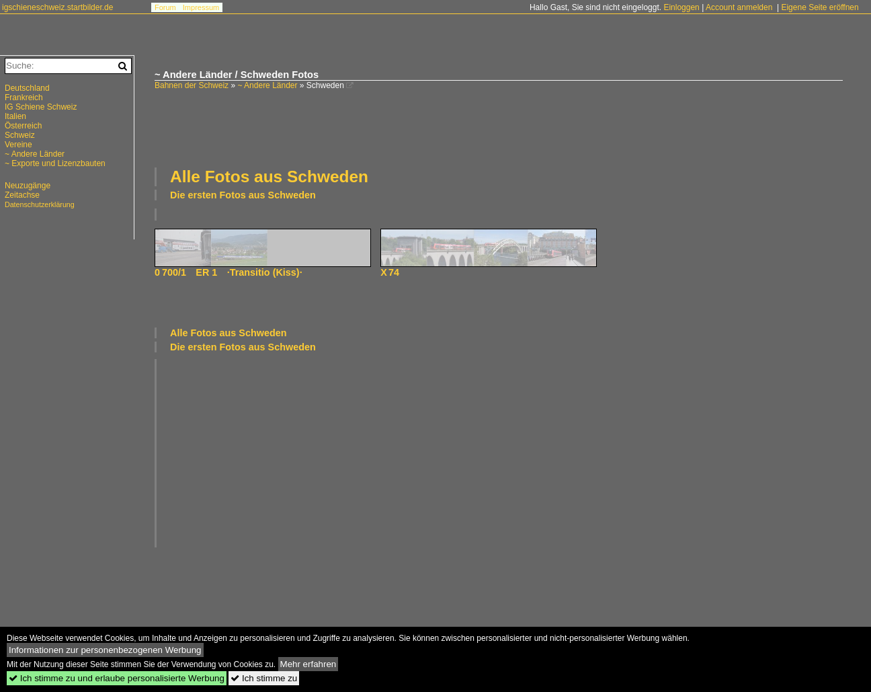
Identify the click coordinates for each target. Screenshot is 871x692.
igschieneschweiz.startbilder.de (57, 7)
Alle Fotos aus (269, 176)
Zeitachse (22, 195)
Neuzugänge (27, 185)
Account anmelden (739, 7)
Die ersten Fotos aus (243, 195)
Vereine (18, 144)
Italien (15, 116)
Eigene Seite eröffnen (819, 7)
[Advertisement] (499, 127)
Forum (165, 7)
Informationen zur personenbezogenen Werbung (105, 650)
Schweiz (20, 135)
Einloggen (681, 7)
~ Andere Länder (267, 85)
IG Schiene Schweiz (41, 107)
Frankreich (24, 97)
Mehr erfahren (308, 664)
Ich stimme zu (264, 678)
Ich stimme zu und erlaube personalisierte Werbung (116, 678)
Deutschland (27, 88)
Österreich (23, 125)
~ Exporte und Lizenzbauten (55, 163)
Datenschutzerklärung (40, 204)
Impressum (201, 7)
